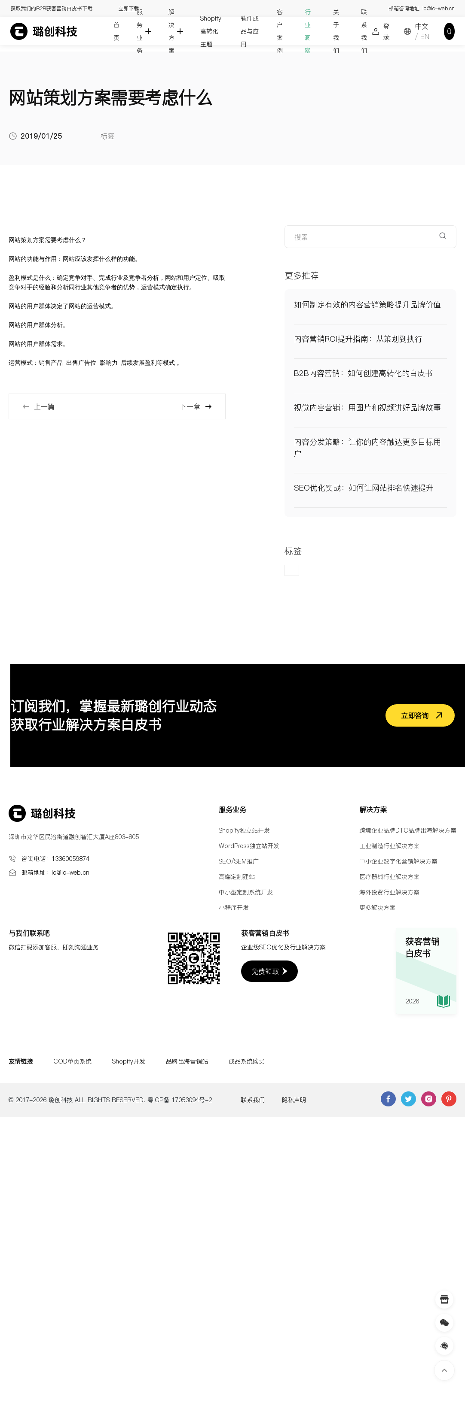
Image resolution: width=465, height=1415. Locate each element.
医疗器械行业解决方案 (389, 877)
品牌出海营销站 (187, 1061)
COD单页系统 (72, 1061)
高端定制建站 (237, 877)
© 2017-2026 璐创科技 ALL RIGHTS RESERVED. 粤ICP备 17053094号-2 (110, 1100)
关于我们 (336, 31)
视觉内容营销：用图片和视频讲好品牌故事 (367, 407)
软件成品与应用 (250, 31)
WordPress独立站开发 (249, 846)
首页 (116, 31)
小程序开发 (234, 907)
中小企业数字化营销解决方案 (398, 861)
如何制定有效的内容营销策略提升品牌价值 (367, 304)
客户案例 (280, 31)
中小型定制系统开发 (246, 892)
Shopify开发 (128, 1061)
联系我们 (364, 31)
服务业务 (140, 31)
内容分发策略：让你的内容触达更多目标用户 (367, 447)
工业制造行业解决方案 (389, 846)
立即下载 (128, 8)
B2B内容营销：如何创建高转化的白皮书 (363, 373)
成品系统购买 (247, 1061)
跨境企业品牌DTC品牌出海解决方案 (407, 830)
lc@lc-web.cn (438, 8)
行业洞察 (308, 31)
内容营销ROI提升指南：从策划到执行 (358, 338)
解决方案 (171, 31)
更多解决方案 (377, 907)
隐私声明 (294, 1100)
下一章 (196, 406)
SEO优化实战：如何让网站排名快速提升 (364, 487)
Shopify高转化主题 (210, 31)
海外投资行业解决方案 (389, 892)
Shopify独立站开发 (244, 830)
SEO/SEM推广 (239, 861)
